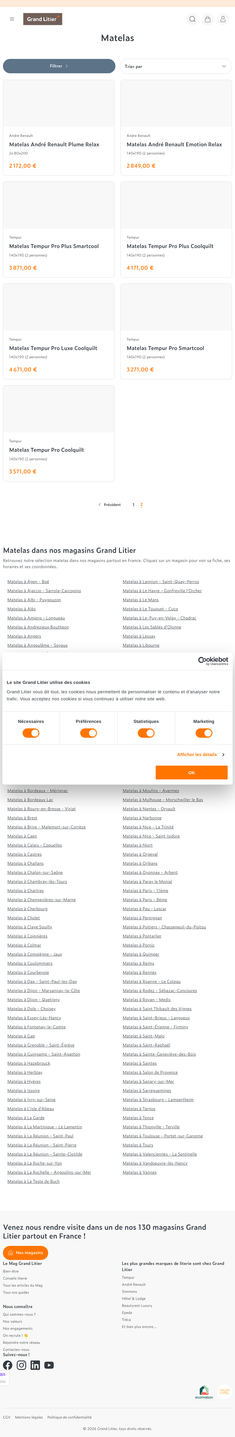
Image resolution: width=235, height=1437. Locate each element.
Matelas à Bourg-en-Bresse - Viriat (41, 809)
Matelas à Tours (138, 1145)
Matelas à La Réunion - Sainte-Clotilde (44, 1154)
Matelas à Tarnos (139, 1108)
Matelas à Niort (138, 845)
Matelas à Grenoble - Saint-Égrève (41, 1045)
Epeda (127, 1312)
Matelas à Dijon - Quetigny (33, 999)
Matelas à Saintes (140, 1063)
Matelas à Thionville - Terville (151, 1127)
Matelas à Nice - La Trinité (148, 827)
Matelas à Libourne (141, 645)
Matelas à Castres (24, 854)
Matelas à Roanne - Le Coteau (152, 981)
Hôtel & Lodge (134, 1298)
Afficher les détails (197, 754)
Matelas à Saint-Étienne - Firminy (155, 1027)
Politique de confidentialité (69, 1417)
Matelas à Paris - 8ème (145, 899)
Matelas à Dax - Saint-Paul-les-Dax (42, 981)
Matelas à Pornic (139, 945)
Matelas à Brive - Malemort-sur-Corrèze (46, 827)
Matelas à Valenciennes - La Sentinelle (160, 1154)
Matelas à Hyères (24, 1081)
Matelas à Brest (22, 818)
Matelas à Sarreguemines (147, 1090)
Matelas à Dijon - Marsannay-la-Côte (43, 990)
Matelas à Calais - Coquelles (34, 845)
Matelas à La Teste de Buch (33, 1181)
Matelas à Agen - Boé (28, 581)
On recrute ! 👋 (15, 1335)
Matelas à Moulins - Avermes (151, 790)
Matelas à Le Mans (141, 600)
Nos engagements (18, 1328)
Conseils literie (15, 1278)
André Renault (134, 1284)
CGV (7, 1417)
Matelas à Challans (25, 863)
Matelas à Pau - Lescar (145, 909)
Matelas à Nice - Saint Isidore (151, 836)
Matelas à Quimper (141, 954)
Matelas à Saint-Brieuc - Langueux (156, 1018)
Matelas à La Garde (26, 1118)
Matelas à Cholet (23, 918)
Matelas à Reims (138, 963)
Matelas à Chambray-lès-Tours (37, 881)
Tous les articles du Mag (23, 1285)
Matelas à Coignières (27, 936)
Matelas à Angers (24, 636)
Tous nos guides (16, 1292)
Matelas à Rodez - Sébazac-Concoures (160, 990)
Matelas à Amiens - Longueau (36, 618)
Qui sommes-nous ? (19, 1314)
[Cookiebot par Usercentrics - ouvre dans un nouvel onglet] (202, 661)
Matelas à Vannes (140, 1172)
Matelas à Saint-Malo (143, 1036)
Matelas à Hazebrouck (28, 1063)
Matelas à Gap (21, 1036)
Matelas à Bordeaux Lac (30, 799)
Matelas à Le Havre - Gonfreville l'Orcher (162, 590)
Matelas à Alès (21, 609)
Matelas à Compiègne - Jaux (34, 954)
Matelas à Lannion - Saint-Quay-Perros (161, 581)
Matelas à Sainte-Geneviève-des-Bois (159, 1054)
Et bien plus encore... (139, 1326)
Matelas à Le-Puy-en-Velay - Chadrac (160, 618)
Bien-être (11, 1271)
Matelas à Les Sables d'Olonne (152, 627)
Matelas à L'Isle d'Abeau (30, 1108)
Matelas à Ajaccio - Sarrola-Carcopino (44, 590)
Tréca (126, 1319)
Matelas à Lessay (139, 636)
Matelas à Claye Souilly (29, 927)
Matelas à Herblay (24, 1072)
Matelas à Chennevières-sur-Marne (41, 899)
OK (191, 772)
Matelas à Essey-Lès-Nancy (34, 1018)
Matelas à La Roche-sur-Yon (34, 1163)
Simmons (129, 1291)
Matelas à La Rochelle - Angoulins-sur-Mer (49, 1172)
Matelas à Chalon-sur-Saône (35, 872)
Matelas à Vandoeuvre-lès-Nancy (155, 1163)
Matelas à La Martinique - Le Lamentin (44, 1127)
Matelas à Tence (138, 1118)
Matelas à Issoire (23, 1090)
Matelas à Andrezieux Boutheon (38, 627)
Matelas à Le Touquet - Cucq (150, 609)
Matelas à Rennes (140, 972)
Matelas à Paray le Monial (147, 881)
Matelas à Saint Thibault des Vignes (157, 1008)
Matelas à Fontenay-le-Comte (36, 1027)
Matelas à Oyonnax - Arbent (150, 872)
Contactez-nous (16, 1349)
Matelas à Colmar (24, 945)
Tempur (128, 1277)
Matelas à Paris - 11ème (145, 890)
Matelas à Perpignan (142, 918)
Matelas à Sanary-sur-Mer (148, 1081)
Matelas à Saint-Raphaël (146, 1045)
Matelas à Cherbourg (27, 909)
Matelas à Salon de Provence (150, 1072)
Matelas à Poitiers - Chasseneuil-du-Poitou (164, 927)
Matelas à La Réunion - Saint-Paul (40, 1136)
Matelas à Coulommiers (30, 963)
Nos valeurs (12, 1321)
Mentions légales (29, 1417)
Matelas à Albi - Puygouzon (34, 600)
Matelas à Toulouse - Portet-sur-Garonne (163, 1136)
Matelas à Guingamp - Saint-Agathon (43, 1054)
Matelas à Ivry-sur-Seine (31, 1099)
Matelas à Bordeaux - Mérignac (37, 790)
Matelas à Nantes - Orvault (149, 809)
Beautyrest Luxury (137, 1305)
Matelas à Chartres (25, 890)
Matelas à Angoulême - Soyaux (37, 645)
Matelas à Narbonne (142, 818)
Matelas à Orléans (140, 863)
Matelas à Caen (22, 836)
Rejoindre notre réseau (21, 1342)
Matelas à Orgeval (140, 854)
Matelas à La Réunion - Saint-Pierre (41, 1145)
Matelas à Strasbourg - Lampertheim (158, 1099)
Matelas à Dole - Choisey (31, 1008)
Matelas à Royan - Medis (147, 999)
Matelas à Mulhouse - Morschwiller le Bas (163, 799)
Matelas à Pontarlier (142, 936)
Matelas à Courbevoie (28, 972)
